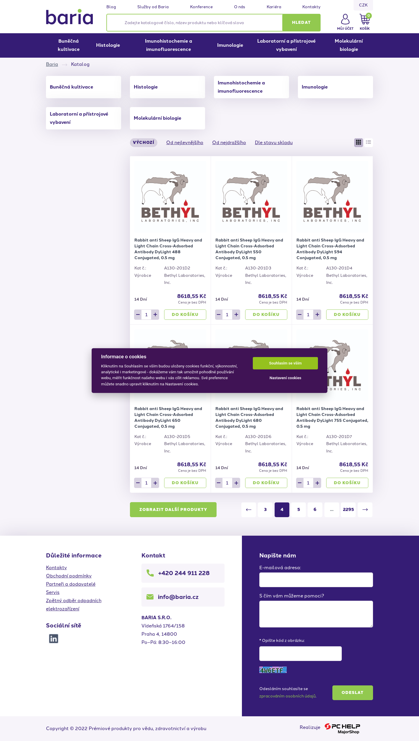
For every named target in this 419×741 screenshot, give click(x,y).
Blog (111, 7)
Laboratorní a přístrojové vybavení (286, 45)
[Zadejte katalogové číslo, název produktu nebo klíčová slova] (213, 22)
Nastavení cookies (285, 378)
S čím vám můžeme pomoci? (291, 596)
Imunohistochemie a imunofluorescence (168, 45)
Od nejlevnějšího (184, 142)
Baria (52, 64)
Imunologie (230, 45)
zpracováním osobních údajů (287, 696)
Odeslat (353, 692)
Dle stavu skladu (274, 142)
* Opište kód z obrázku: (282, 640)
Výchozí (143, 142)
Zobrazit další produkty (173, 509)
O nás (239, 7)
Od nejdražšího (229, 142)
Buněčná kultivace (69, 45)
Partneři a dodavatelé (70, 584)
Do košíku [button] (185, 314)
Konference (201, 7)
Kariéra (274, 7)
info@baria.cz (178, 596)
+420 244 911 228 (184, 573)
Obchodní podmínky (69, 576)
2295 (348, 509)
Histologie (108, 45)
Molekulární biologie (349, 45)
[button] (301, 22)
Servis (53, 592)
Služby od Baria (153, 7)
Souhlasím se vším (285, 363)
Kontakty (311, 7)
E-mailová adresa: (280, 567)
